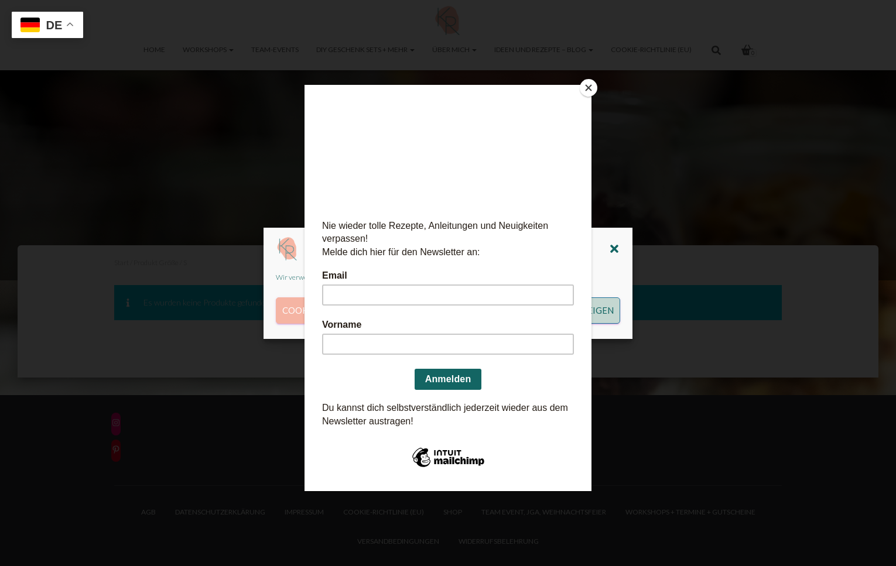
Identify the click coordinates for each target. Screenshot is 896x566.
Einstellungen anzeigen (555, 310)
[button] (614, 249)
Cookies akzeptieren (332, 310)
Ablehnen (440, 310)
